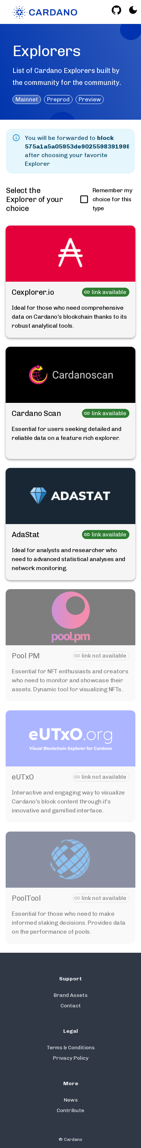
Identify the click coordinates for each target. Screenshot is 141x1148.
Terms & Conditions (71, 1047)
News (71, 1100)
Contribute (70, 1110)
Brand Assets (70, 995)
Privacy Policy (70, 1058)
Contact (71, 1005)
